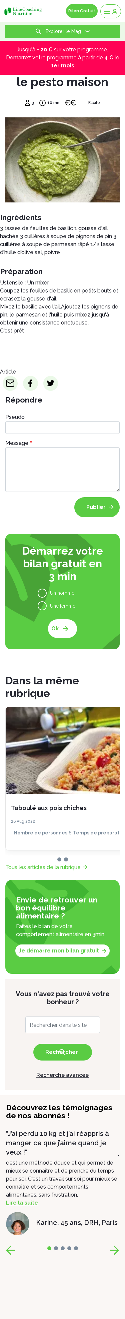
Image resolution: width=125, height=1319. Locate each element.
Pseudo (15, 417)
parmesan (28, 314)
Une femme (62, 606)
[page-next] (114, 1250)
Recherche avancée (62, 1075)
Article (8, 372)
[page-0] (59, 859)
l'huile (56, 314)
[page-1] (66, 859)
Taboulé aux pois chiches (49, 807)
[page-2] (63, 1248)
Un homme (62, 593)
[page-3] (69, 1248)
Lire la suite (22, 1203)
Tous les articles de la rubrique (43, 867)
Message (16, 443)
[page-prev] (10, 1250)
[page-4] (76, 1248)
